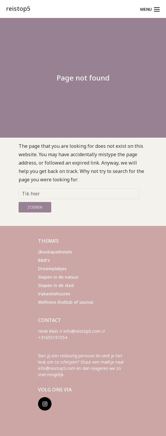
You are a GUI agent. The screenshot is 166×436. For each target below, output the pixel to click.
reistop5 (18, 8)
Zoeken (35, 207)
